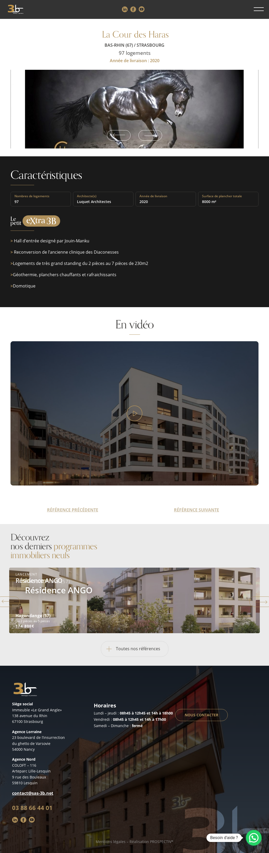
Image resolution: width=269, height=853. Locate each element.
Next (150, 135)
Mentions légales (111, 841)
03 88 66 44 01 (32, 808)
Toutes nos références (130, 649)
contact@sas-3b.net (32, 793)
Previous (119, 135)
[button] (254, 838)
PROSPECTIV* (161, 841)
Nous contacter (201, 714)
